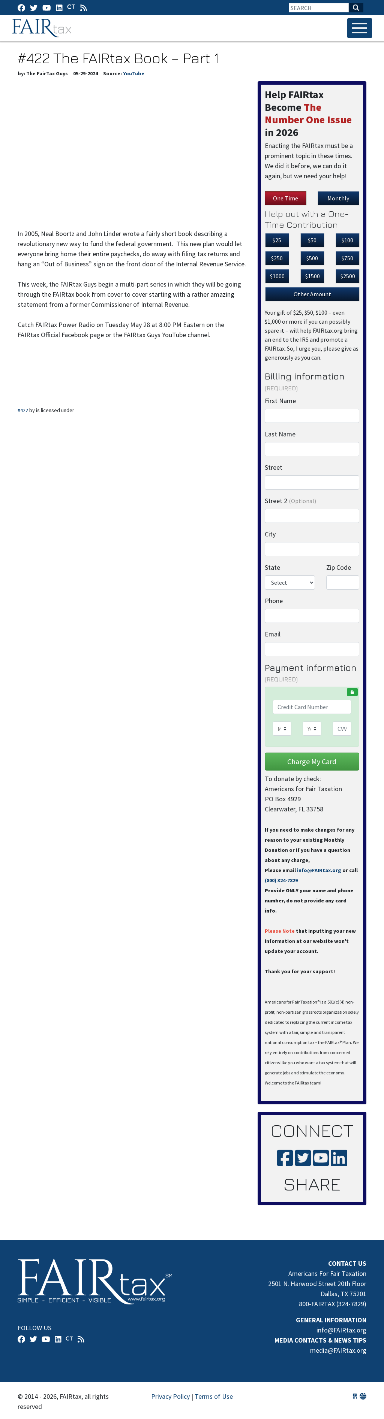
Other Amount (312, 294)
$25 (277, 240)
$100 (347, 240)
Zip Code (338, 567)
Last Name (280, 434)
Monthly (338, 198)
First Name (280, 400)
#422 (23, 410)
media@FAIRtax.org (338, 1350)
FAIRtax (43, 28)
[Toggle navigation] (359, 28)
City (270, 534)
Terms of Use (214, 1396)
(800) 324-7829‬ (281, 880)
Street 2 (290, 500)
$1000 (277, 276)
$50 (312, 240)
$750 (347, 258)
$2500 (347, 276)
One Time (285, 198)
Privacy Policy (170, 1396)
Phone (274, 600)
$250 (277, 258)
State (272, 567)
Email (272, 634)
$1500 (312, 276)
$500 (312, 258)
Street (273, 467)
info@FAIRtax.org (319, 870)
